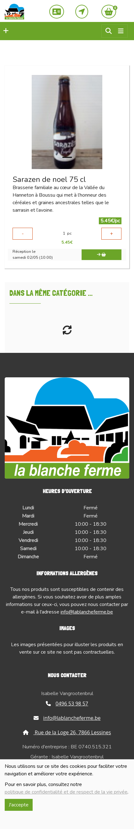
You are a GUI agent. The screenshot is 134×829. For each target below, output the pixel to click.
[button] (4, 31)
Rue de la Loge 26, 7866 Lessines (67, 732)
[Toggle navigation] (121, 31)
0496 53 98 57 (67, 703)
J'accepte (19, 804)
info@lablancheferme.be (87, 611)
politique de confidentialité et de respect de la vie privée (66, 792)
